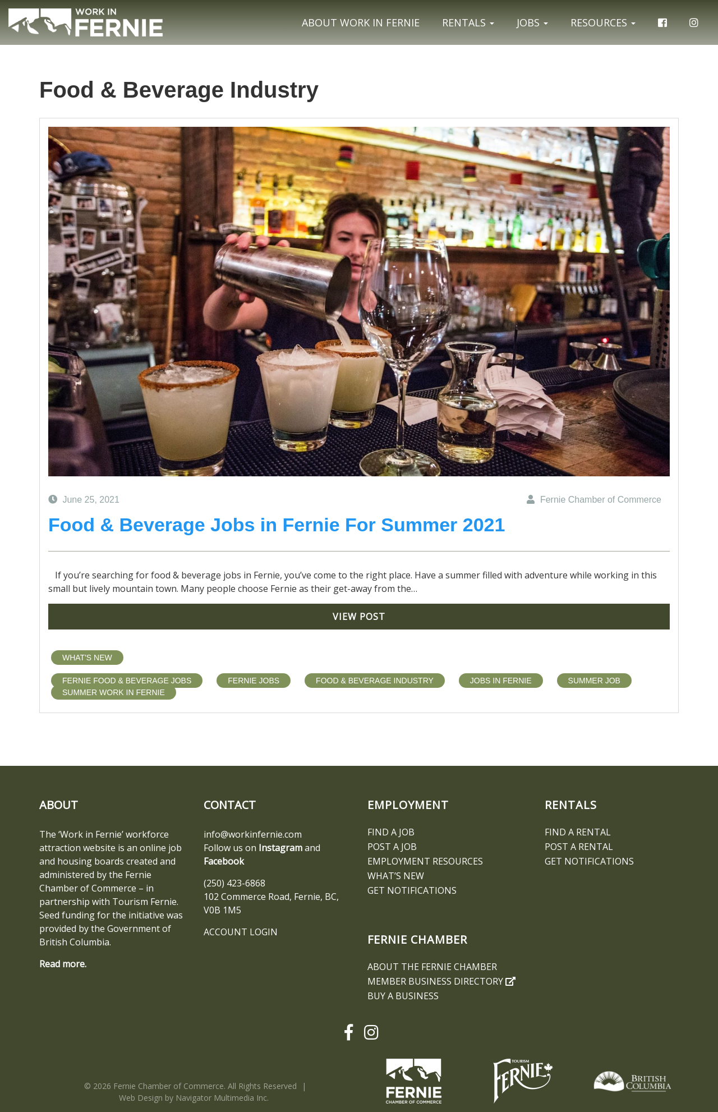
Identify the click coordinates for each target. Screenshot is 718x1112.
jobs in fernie (501, 680)
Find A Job (391, 832)
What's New (87, 657)
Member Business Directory (441, 981)
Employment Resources (425, 861)
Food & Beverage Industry (375, 680)
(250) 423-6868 (234, 883)
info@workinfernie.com (253, 834)
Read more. (62, 964)
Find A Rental (578, 832)
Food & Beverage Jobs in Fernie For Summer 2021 (276, 524)
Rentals (468, 22)
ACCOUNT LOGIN (241, 932)
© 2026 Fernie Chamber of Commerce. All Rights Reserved (190, 1086)
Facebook (224, 861)
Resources (603, 22)
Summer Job (594, 680)
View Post (359, 616)
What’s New (395, 875)
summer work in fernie (113, 692)
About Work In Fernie (361, 22)
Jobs (532, 22)
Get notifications (412, 890)
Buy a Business (403, 995)
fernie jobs (253, 680)
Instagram (280, 848)
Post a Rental (579, 846)
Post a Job (392, 846)
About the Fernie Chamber (432, 966)
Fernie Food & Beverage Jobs (126, 680)
